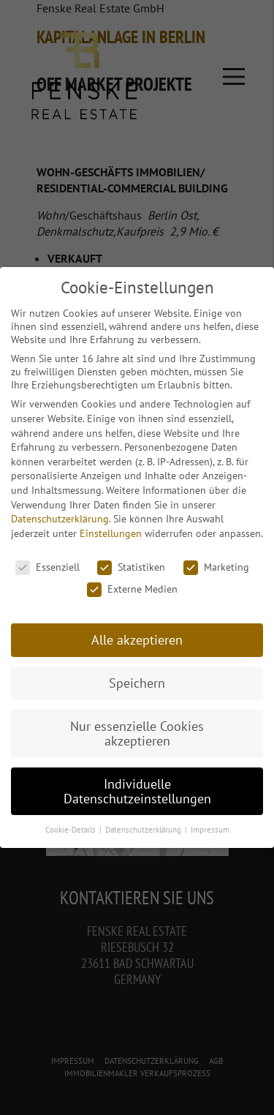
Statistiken (131, 567)
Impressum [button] (210, 830)
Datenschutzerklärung (60, 518)
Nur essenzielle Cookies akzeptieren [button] (137, 733)
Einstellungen (111, 533)
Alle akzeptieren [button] (137, 639)
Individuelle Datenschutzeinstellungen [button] (137, 791)
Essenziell (47, 567)
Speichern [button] (137, 683)
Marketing (216, 567)
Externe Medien (132, 589)
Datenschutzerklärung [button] (144, 830)
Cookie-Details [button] (71, 830)
